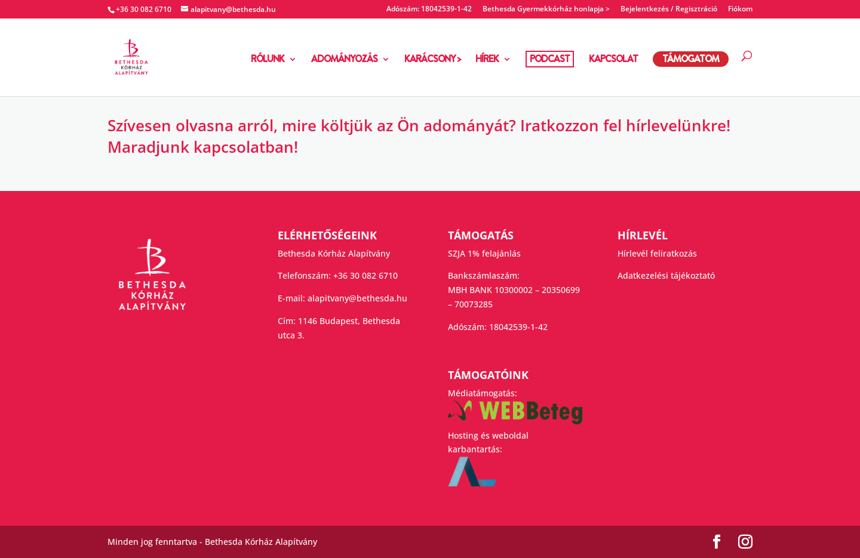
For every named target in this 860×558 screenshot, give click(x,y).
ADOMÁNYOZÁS (344, 60)
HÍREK (487, 60)
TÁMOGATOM (690, 59)
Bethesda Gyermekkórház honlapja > (546, 9)
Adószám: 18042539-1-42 (429, 9)
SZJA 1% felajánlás (484, 253)
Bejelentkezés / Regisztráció (669, 9)
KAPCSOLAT (613, 60)
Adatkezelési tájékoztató (666, 275)
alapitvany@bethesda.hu (357, 298)
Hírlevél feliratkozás (657, 253)
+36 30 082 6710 (365, 275)
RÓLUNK (267, 60)
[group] (430, 139)
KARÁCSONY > (432, 60)
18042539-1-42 (518, 326)
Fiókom (740, 9)
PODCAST (550, 59)
